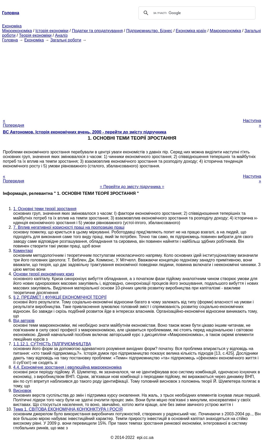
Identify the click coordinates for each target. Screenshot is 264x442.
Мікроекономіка (17, 30)
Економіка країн (191, 30)
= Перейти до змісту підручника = (132, 186)
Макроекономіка (225, 30)
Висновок (22, 390)
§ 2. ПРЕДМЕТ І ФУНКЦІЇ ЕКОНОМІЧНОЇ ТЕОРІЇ (60, 297)
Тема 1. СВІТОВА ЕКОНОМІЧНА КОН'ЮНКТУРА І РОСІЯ (68, 409)
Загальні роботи (65, 40)
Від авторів (23, 320)
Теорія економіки (35, 35)
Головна (10, 40)
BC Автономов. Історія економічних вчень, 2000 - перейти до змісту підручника (84, 132)
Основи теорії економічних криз (43, 274)
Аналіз (61, 35)
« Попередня (13, 122)
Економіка (12, 26)
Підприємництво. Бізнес (149, 30)
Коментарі (23, 250)
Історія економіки (52, 30)
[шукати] (196, 13)
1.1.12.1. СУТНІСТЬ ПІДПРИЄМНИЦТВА (52, 344)
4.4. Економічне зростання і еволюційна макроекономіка (67, 367)
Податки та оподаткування (97, 30)
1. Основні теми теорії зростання (45, 208)
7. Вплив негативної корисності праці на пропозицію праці (68, 227)
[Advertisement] (132, 78)
